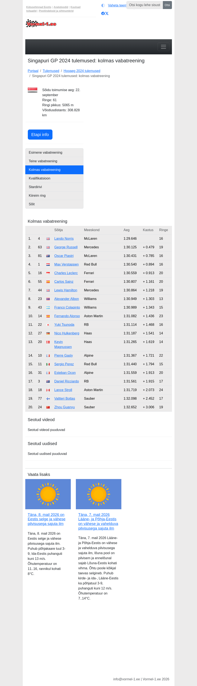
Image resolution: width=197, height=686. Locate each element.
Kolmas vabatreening (44, 170)
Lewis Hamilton (65, 290)
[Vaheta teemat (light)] (117, 5)
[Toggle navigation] (163, 47)
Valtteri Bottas (64, 398)
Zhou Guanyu (64, 407)
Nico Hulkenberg (66, 333)
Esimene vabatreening (45, 152)
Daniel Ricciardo (66, 381)
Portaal (33, 71)
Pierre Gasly (63, 355)
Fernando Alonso (67, 316)
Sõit (32, 204)
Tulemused (51, 71)
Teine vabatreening (43, 161)
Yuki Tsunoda (64, 324)
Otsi (167, 5)
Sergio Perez (64, 364)
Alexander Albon (66, 299)
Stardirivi (35, 187)
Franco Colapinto (67, 307)
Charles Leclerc (66, 273)
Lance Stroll (63, 390)
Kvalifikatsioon (39, 178)
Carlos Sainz (64, 281)
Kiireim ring (37, 195)
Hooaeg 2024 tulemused (82, 71)
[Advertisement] (130, 113)
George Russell (66, 247)
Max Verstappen (66, 264)
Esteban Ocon (65, 372)
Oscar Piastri (64, 256)
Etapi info (41, 134)
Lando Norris (64, 238)
